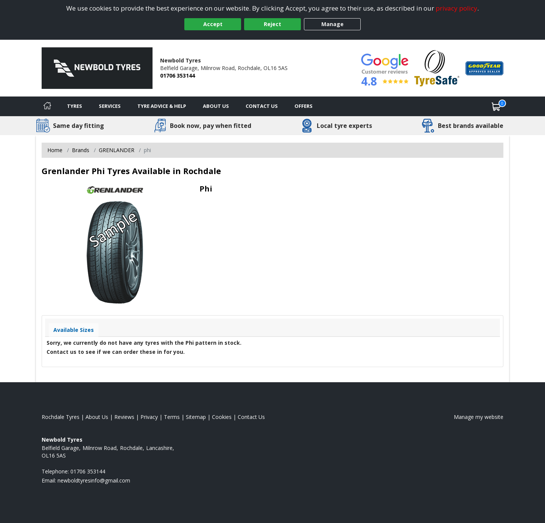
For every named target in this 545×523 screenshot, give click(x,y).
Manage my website (478, 416)
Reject (272, 24)
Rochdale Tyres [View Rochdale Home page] (60, 416)
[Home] (47, 106)
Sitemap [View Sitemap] (196, 416)
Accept (213, 24)
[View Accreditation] (437, 67)
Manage (332, 24)
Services (110, 106)
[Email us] (94, 480)
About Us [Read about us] (97, 416)
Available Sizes (73, 329)
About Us (216, 106)
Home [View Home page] (54, 150)
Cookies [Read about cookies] (222, 416)
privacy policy (456, 8)
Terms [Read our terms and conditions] (172, 416)
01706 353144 (177, 75)
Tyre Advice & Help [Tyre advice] (161, 106)
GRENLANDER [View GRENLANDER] (116, 150)
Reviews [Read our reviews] (124, 416)
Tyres (74, 106)
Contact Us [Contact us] (262, 106)
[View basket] (496, 106)
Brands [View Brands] (80, 150)
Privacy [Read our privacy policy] (149, 416)
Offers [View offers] (303, 106)
